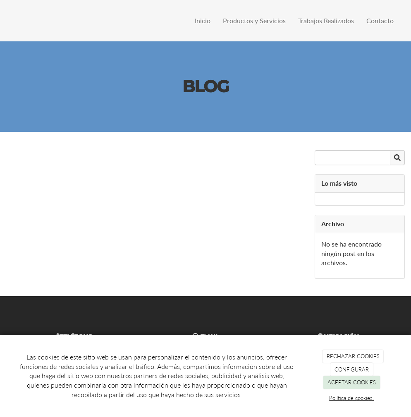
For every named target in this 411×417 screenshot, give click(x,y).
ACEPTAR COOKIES (351, 382)
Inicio (202, 20)
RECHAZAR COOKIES (353, 356)
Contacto (380, 20)
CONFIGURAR (352, 369)
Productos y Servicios (254, 20)
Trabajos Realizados (326, 20)
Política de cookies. (351, 398)
